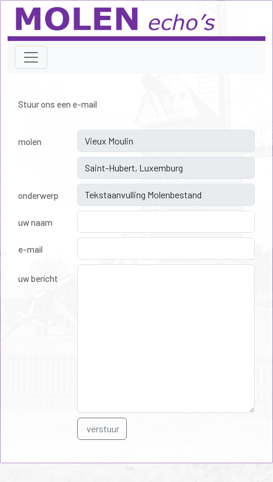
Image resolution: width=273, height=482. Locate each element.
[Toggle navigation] (31, 57)
